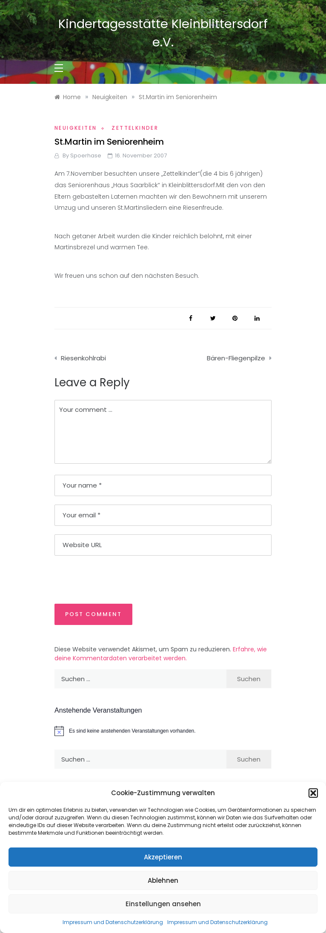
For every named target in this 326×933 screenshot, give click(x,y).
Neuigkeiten (75, 127)
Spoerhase (85, 155)
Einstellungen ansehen (163, 903)
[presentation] (112, 579)
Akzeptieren (163, 857)
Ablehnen (163, 880)
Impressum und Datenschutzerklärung (113, 922)
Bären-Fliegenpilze (236, 358)
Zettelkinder (135, 127)
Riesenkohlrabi (83, 358)
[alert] (163, 731)
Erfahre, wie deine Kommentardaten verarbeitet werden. (160, 653)
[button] (313, 793)
